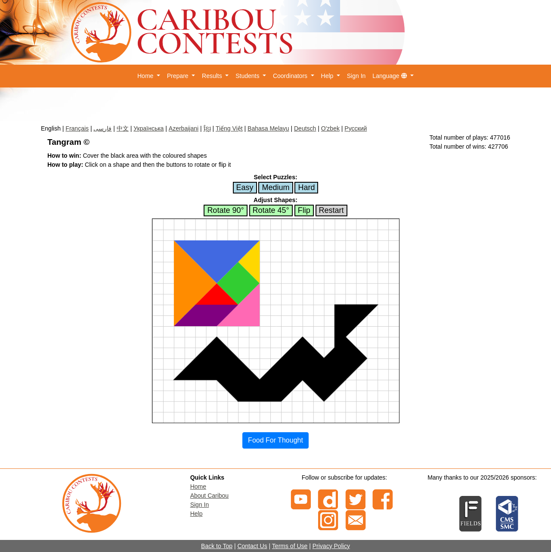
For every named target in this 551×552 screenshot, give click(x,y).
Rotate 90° (225, 210)
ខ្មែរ (207, 128)
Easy (245, 187)
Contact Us (252, 546)
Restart (331, 210)
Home (198, 486)
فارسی (102, 128)
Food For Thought (275, 440)
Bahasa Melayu (268, 128)
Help (196, 513)
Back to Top (216, 546)
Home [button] (146, 75)
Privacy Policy (331, 546)
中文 (123, 128)
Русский (355, 128)
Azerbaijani (183, 128)
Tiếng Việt (229, 128)
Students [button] (248, 75)
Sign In (356, 75)
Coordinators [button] (291, 75)
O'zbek (330, 128)
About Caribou (209, 495)
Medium (275, 187)
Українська (148, 128)
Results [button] (213, 75)
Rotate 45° (271, 210)
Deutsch (305, 128)
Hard (306, 187)
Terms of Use (289, 546)
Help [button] (328, 75)
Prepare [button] (178, 75)
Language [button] (390, 75)
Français (77, 128)
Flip (304, 210)
